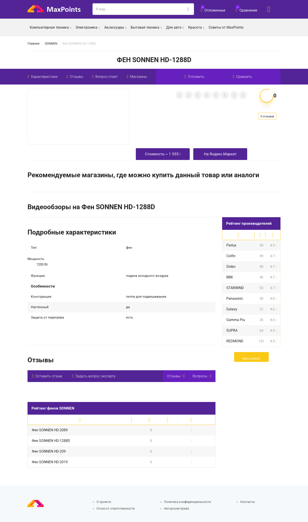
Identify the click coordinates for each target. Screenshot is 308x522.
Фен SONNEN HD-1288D (51, 441)
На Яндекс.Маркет (220, 154)
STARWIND (235, 288)
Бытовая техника (146, 27)
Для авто (175, 27)
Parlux (231, 245)
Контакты (247, 502)
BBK (229, 277)
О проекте (104, 502)
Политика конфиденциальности (187, 502)
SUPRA (231, 330)
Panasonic (234, 298)
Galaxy (231, 309)
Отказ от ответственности (116, 508)
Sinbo (230, 266)
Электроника (87, 27)
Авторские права (176, 508)
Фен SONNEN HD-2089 (50, 430)
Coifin (230, 256)
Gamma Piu (235, 320)
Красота (196, 27)
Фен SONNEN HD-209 (49, 451)
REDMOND (234, 341)
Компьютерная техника (50, 27)
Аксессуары (115, 27)
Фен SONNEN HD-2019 (50, 462)
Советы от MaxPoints (226, 27)
